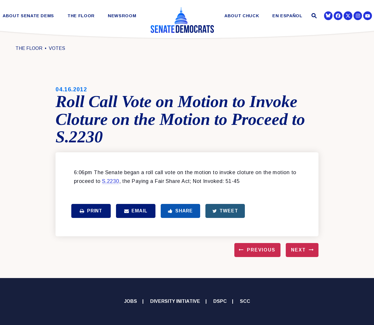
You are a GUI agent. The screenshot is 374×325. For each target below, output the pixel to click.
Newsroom (122, 16)
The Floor (81, 16)
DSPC (220, 301)
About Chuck (241, 16)
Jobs (130, 301)
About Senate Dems (28, 16)
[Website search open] (313, 16)
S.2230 (110, 181)
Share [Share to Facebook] (180, 210)
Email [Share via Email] (136, 210)
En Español (287, 16)
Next (298, 249)
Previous (261, 249)
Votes (57, 48)
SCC (245, 301)
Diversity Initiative (175, 301)
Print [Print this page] (91, 210)
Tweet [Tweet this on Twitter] (225, 210)
